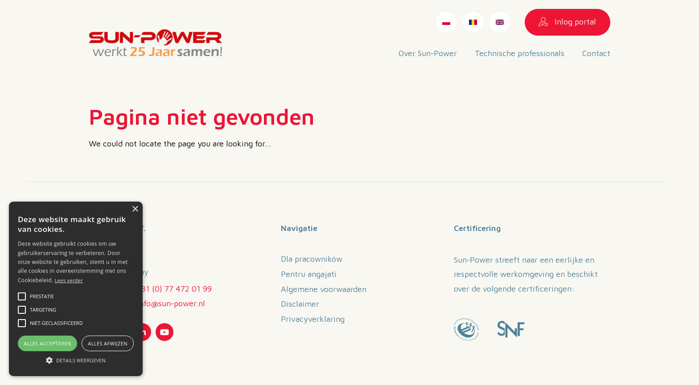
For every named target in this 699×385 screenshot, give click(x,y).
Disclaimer (300, 303)
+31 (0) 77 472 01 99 (174, 288)
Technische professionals (519, 53)
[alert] (76, 289)
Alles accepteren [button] (47, 343)
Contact (596, 53)
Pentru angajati (309, 274)
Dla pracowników (311, 258)
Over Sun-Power (428, 53)
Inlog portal (567, 21)
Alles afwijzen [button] (107, 343)
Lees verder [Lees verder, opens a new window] (69, 280)
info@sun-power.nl (171, 303)
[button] (22, 296)
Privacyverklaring (313, 319)
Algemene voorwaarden (323, 289)
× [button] (135, 209)
